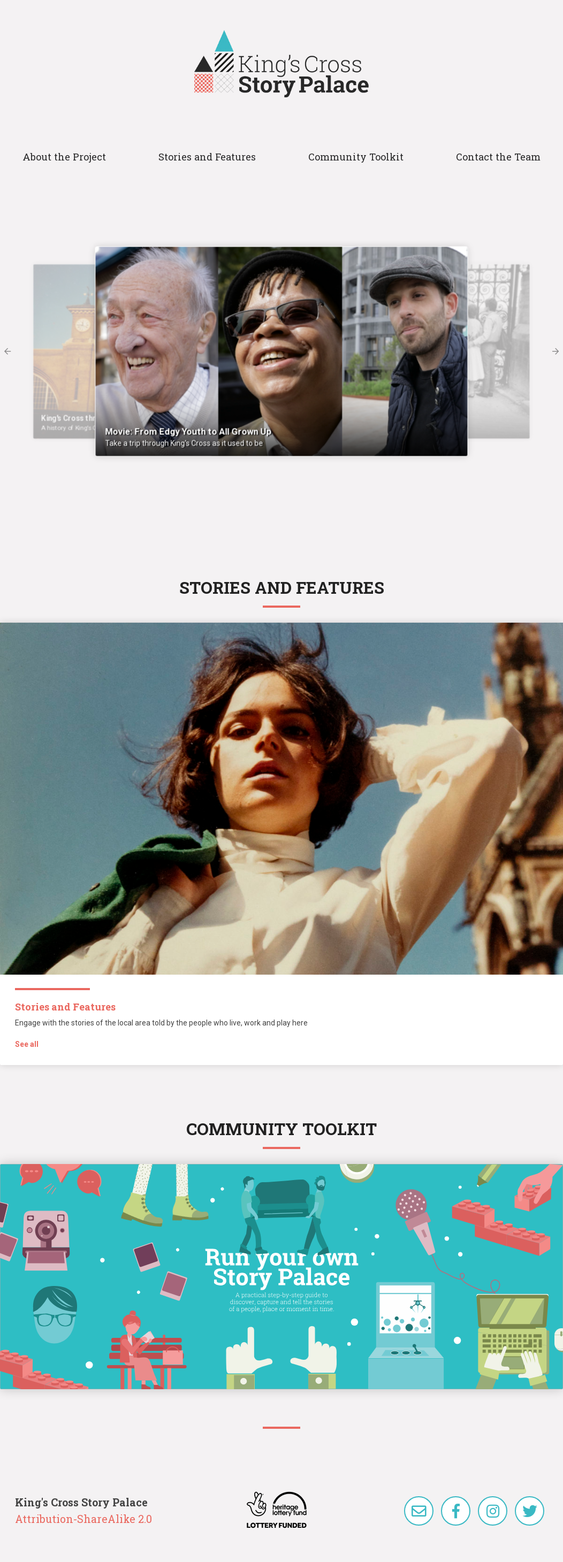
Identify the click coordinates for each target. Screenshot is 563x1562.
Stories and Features (207, 156)
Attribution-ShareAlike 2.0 (83, 1519)
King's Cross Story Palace (281, 63)
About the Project (64, 156)
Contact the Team (498, 156)
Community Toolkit (356, 156)
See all (27, 1044)
